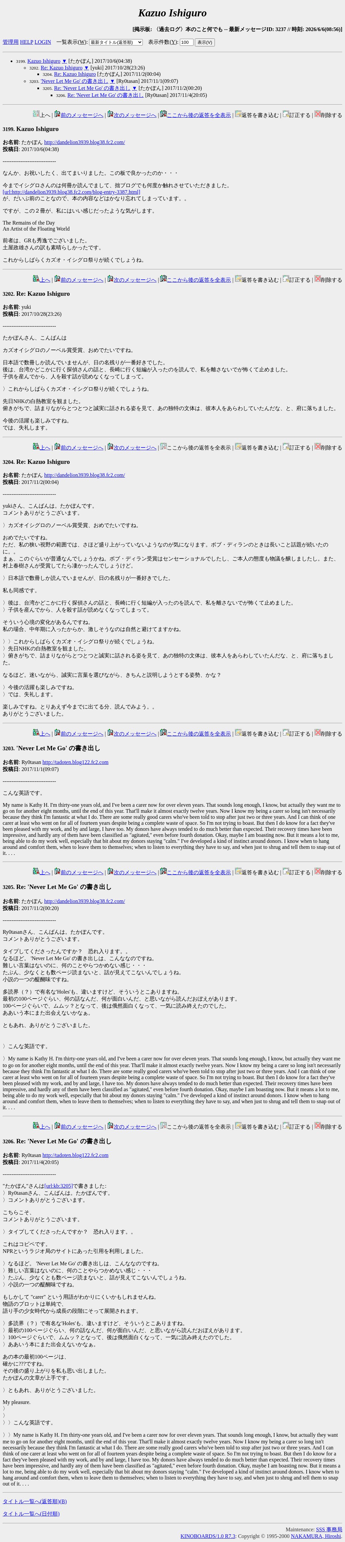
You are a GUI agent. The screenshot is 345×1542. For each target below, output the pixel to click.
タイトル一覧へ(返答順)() (35, 1501)
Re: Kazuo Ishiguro (61, 68)
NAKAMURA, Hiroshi (316, 1536)
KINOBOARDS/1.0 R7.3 (208, 1536)
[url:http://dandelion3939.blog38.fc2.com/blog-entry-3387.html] (71, 192)
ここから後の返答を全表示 (195, 115)
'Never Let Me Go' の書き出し (74, 81)
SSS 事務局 (329, 1529)
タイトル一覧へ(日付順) (31, 1514)
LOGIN (42, 42)
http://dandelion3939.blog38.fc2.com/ (84, 142)
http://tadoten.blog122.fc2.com (75, 762)
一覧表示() (71, 42)
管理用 (11, 42)
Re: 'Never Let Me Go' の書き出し (92, 88)
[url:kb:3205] (58, 1186)
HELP (26, 42)
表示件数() (162, 42)
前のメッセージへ (78, 115)
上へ (41, 280)
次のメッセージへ (131, 115)
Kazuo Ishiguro (43, 61)
